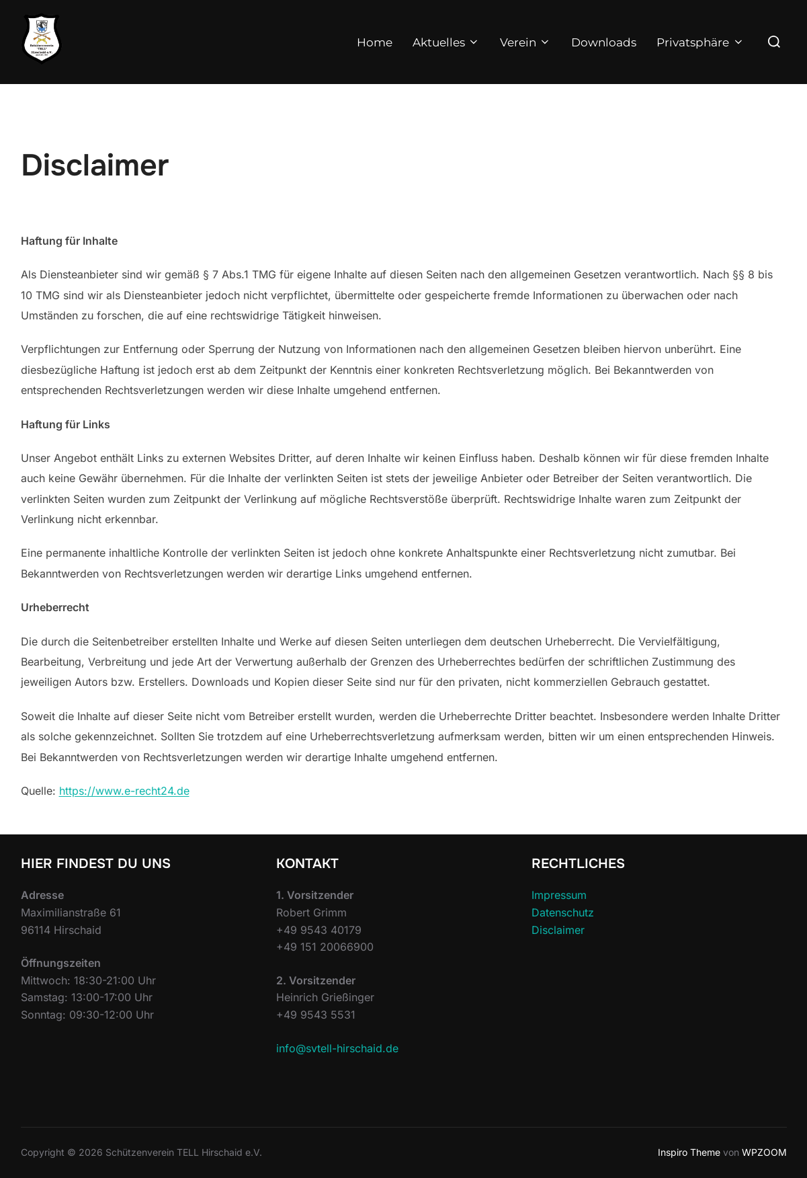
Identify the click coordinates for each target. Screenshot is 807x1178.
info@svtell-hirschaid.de (337, 1048)
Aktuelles (446, 42)
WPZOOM (764, 1152)
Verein (525, 42)
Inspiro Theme (689, 1152)
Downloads (603, 42)
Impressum (559, 895)
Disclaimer (558, 930)
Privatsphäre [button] (700, 42)
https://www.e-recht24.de (124, 790)
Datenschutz (563, 912)
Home (374, 42)
